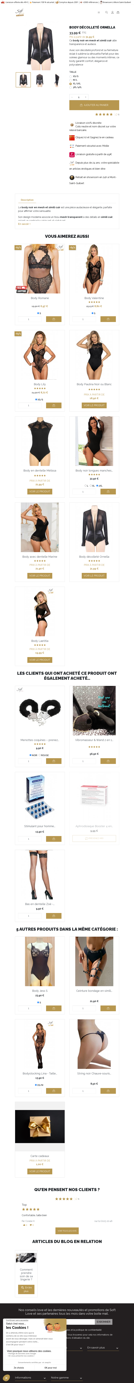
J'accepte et (69, 1319)
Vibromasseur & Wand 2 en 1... (94, 740)
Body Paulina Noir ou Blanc (94, 384)
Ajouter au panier (94, 105)
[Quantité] (78, 97)
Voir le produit (94, 405)
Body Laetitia (39, 640)
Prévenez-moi (94, 838)
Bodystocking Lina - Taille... (40, 1073)
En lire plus (26, 1278)
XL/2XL (77, 83)
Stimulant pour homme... (39, 826)
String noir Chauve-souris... (94, 1073)
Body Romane (40, 298)
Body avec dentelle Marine (39, 556)
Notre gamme (60, 1366)
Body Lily (40, 384)
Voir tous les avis (67, 1231)
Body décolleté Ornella (94, 556)
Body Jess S (40, 990)
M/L (75, 80)
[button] (25, 1225)
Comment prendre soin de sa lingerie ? (26, 1263)
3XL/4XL (77, 87)
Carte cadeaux (40, 1156)
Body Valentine (94, 298)
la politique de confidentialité (87, 1319)
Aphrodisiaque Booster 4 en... (94, 826)
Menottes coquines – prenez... (40, 740)
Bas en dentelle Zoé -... (40, 904)
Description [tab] (27, 200)
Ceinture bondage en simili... (94, 990)
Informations (59, 1336)
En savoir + (24, 224)
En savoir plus (96, 1336)
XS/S (75, 76)
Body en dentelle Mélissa (39, 470)
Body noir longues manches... (94, 470)
